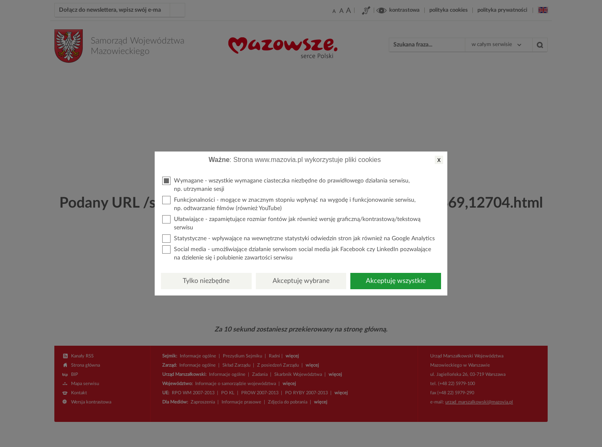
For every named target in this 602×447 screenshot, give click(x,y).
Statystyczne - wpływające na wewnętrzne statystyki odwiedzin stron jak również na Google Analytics (298, 238)
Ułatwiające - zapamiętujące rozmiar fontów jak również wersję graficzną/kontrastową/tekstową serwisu (291, 223)
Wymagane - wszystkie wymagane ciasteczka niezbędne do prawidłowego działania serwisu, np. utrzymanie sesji (286, 184)
